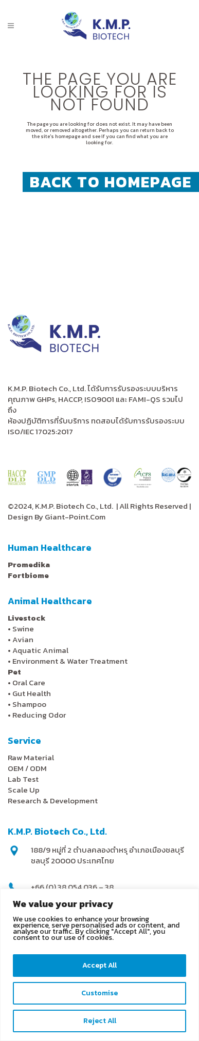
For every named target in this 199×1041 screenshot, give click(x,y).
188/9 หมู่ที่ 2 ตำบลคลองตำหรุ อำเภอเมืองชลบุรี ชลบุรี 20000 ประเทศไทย (107, 855)
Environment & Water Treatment (70, 661)
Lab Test (23, 779)
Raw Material (31, 757)
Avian (22, 639)
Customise (99, 993)
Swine (23, 628)
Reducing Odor (39, 715)
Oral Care (28, 682)
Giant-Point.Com (75, 517)
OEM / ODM (27, 768)
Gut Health (31, 693)
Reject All (99, 1020)
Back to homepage (111, 182)
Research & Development (53, 800)
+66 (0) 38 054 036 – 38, (73, 887)
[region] (99, 965)
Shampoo (29, 704)
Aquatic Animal (40, 650)
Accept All (99, 965)
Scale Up (24, 790)
